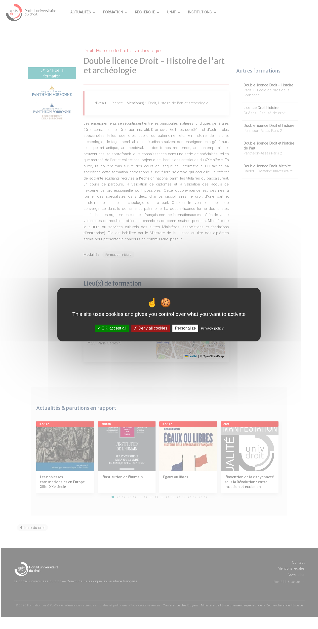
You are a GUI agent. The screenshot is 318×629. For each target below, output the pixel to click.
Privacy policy (212, 328)
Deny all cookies (150, 328)
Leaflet (195, 368)
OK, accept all (111, 328)
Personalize (185, 328)
